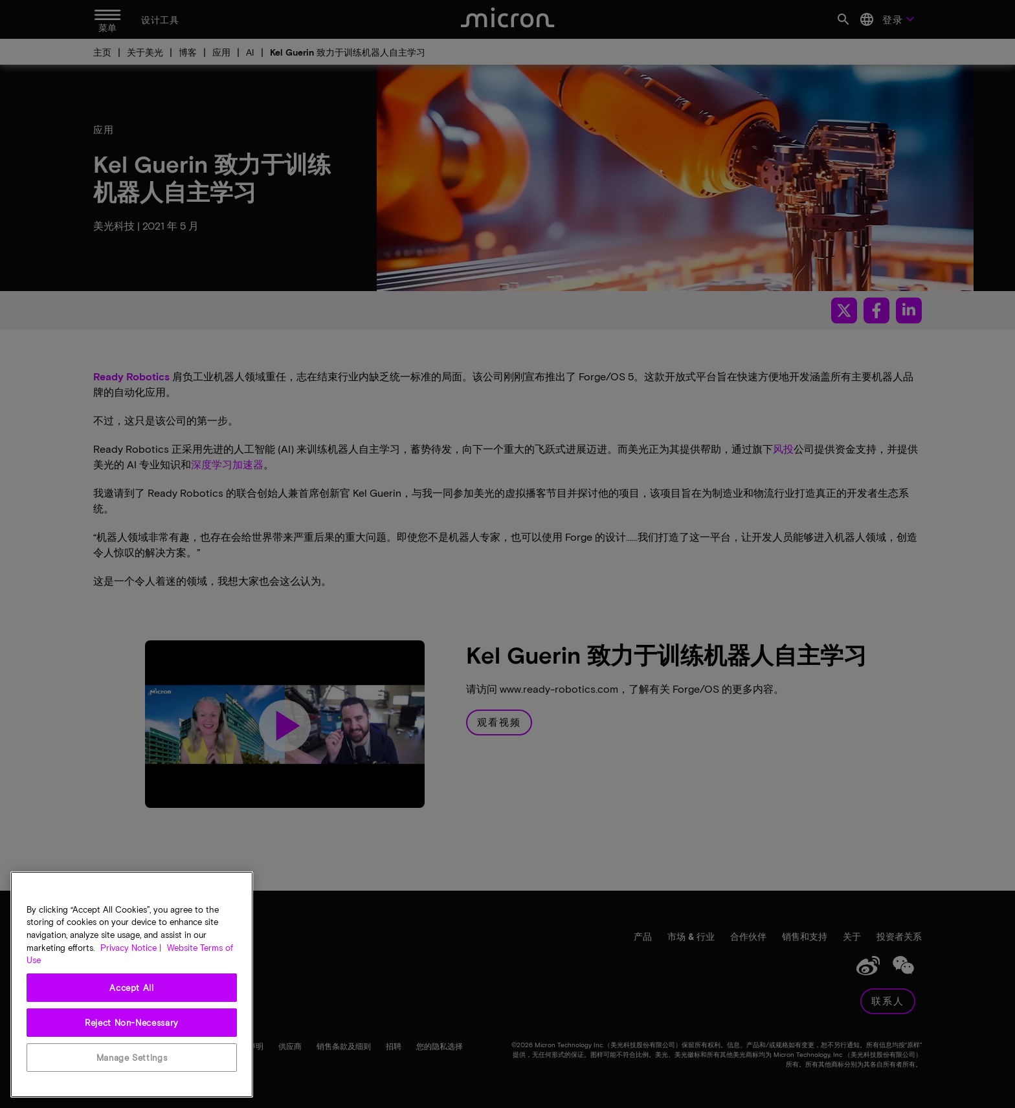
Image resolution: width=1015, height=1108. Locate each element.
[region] (131, 984)
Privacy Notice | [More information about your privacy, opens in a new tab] (130, 947)
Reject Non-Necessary (132, 1022)
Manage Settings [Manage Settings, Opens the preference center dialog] (132, 1057)
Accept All (131, 988)
